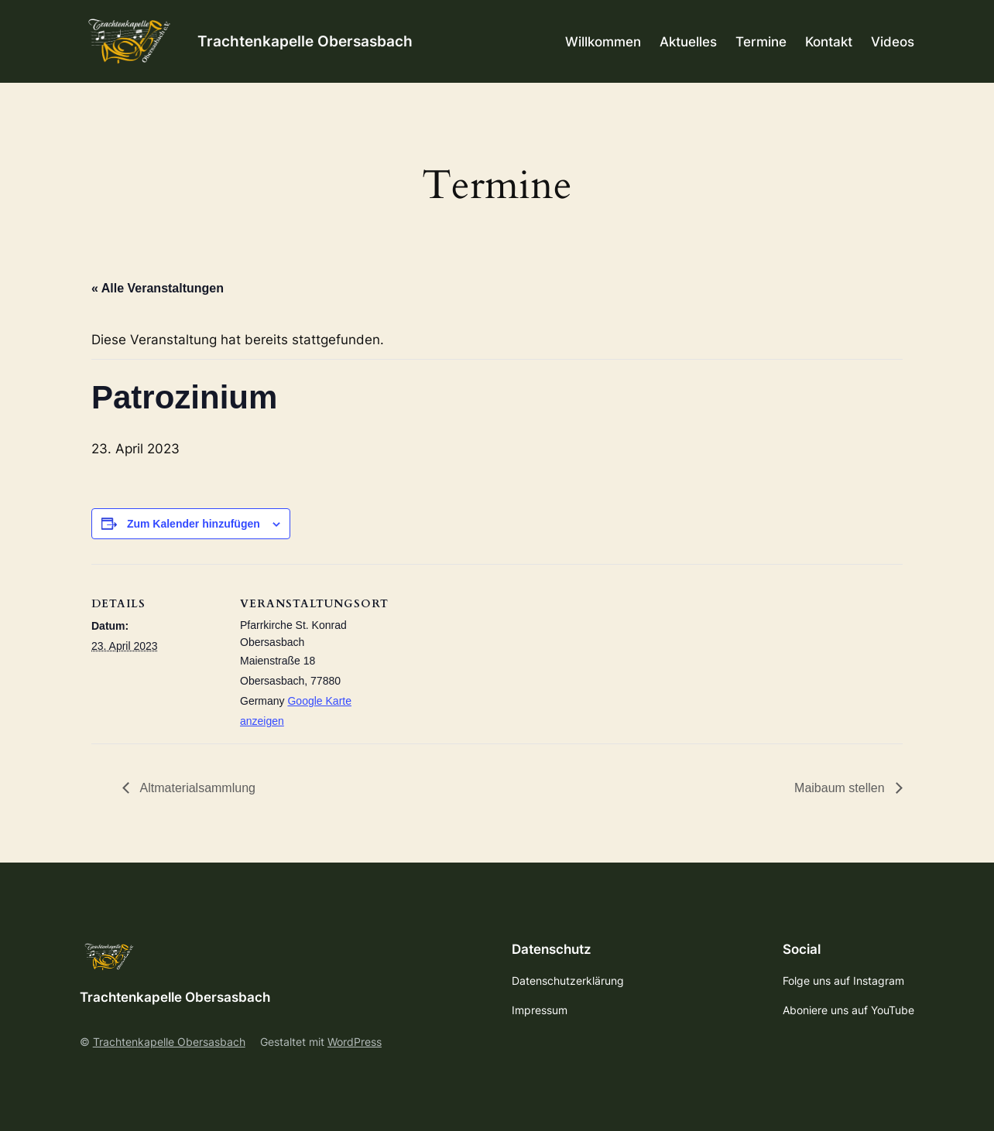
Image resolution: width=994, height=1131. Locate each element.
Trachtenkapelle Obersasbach (305, 41)
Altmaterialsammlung (196, 787)
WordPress (354, 1041)
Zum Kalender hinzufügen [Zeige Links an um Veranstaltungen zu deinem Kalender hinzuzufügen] (193, 524)
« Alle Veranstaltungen (157, 288)
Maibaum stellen (841, 787)
